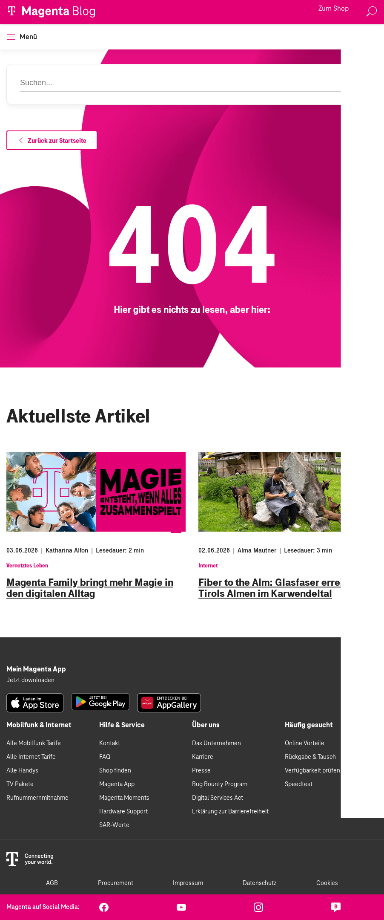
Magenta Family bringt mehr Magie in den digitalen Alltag (89, 588)
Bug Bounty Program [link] (219, 784)
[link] (35, 702)
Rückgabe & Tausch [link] (310, 757)
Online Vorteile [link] (304, 743)
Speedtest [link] (298, 784)
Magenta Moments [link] (124, 798)
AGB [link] (52, 883)
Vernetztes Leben (27, 565)
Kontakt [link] (109, 743)
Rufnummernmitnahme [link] (37, 798)
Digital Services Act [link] (217, 798)
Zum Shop (333, 9)
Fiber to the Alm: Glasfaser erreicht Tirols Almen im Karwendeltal (277, 588)
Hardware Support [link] (123, 811)
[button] (11, 37)
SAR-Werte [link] (114, 825)
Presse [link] (201, 770)
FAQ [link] (104, 757)
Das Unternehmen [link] (216, 743)
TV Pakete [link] (20, 784)
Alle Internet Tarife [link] (31, 757)
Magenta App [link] (117, 784)
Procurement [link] (115, 883)
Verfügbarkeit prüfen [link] (312, 770)
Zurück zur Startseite (51, 141)
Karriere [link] (202, 757)
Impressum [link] (188, 883)
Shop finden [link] (115, 770)
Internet (208, 565)
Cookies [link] (327, 883)
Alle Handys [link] (22, 770)
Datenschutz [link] (259, 883)
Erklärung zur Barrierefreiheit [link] (230, 811)
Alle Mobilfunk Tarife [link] (33, 743)
